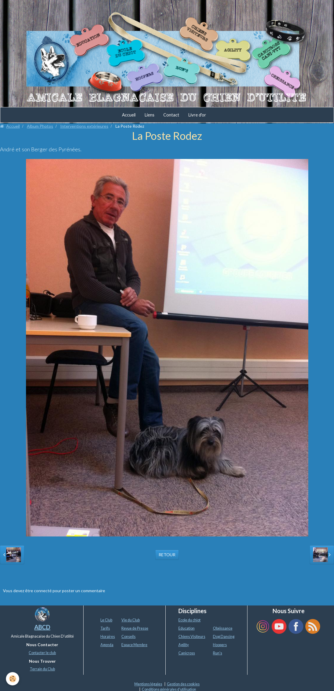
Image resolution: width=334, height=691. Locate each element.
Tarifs (105, 628)
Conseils (128, 636)
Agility (183, 645)
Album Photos (40, 126)
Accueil (129, 114)
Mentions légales (148, 684)
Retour (167, 554)
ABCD (42, 627)
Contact (171, 114)
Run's (217, 653)
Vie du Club (130, 620)
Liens (149, 114)
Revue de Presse (134, 628)
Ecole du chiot (189, 620)
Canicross (186, 653)
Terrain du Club (42, 669)
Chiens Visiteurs (191, 636)
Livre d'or (197, 114)
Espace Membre (134, 645)
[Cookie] (12, 678)
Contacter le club (42, 653)
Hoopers (220, 645)
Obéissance (222, 628)
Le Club (106, 620)
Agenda (106, 645)
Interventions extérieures (84, 126)
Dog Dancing (223, 636)
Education (186, 628)
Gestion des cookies (183, 684)
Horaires (107, 636)
